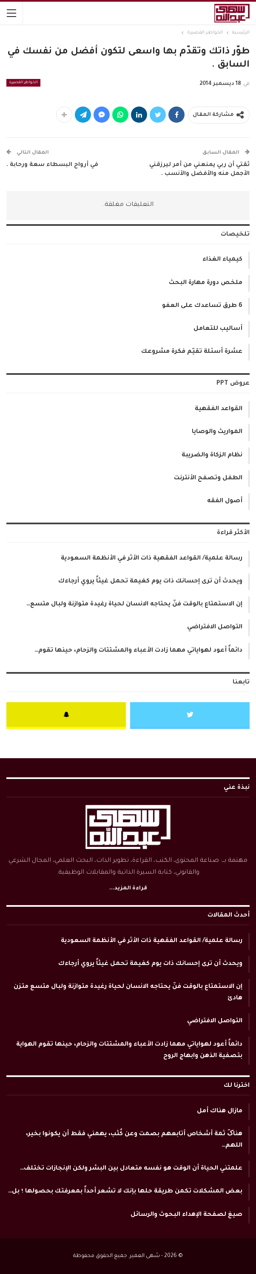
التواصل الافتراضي (214, 627)
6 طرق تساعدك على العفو (202, 306)
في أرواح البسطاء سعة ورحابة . (52, 165)
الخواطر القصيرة (23, 83)
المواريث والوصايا (217, 432)
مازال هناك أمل (219, 1111)
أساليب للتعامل (217, 329)
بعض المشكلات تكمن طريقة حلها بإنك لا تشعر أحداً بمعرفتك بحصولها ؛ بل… (125, 1191)
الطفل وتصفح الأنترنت (208, 478)
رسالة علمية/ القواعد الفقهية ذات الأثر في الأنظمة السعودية (151, 558)
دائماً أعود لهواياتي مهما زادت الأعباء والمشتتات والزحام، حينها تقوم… (138, 650)
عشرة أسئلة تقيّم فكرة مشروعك (191, 352)
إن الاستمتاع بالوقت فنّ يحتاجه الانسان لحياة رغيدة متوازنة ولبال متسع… (134, 604)
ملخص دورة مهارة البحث (205, 283)
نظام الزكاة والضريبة (212, 455)
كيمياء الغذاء (222, 259)
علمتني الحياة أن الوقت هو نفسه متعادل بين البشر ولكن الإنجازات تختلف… (131, 1168)
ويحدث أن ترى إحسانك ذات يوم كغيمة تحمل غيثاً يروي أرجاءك (150, 581)
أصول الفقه (224, 501)
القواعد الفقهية (218, 409)
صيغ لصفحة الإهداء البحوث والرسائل (186, 1215)
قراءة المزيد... (128, 889)
